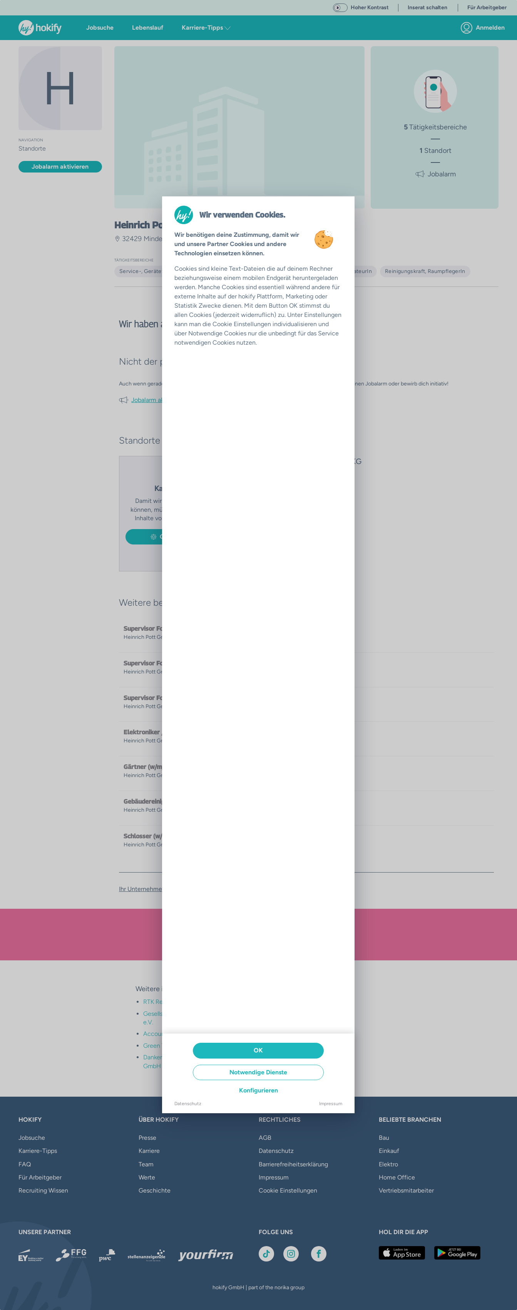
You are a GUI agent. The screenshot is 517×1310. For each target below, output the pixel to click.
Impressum (330, 1103)
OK (258, 1050)
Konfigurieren (258, 1090)
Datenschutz (187, 1103)
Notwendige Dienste (258, 1072)
